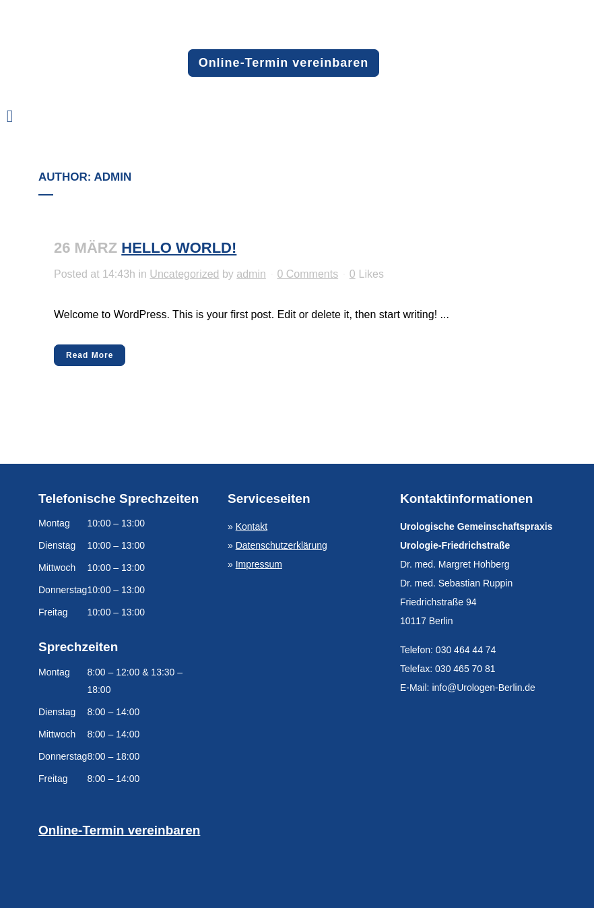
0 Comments (307, 274)
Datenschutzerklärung (281, 545)
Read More (89, 355)
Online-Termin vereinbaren (284, 62)
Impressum (259, 564)
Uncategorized (184, 274)
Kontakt (251, 526)
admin (251, 274)
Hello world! (178, 247)
